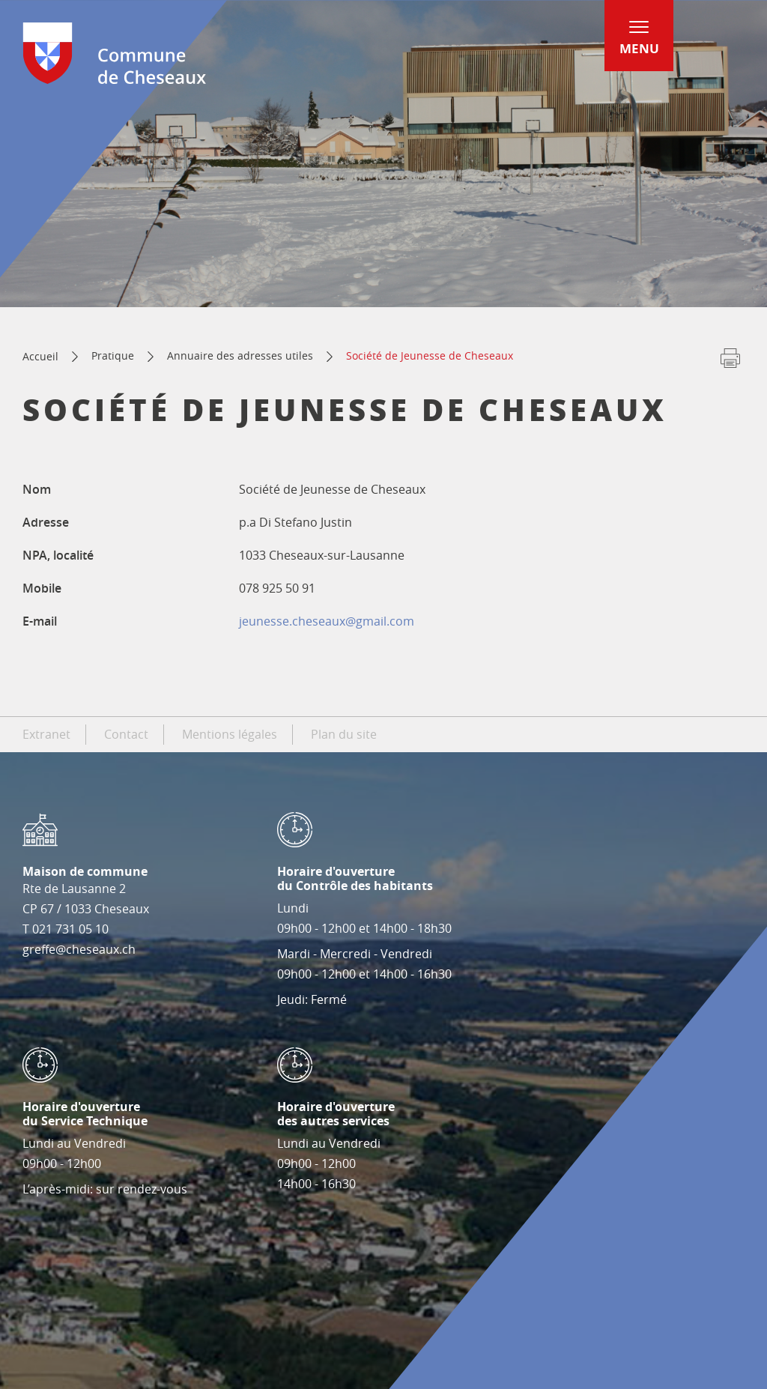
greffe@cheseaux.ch (79, 949)
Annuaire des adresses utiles (240, 355)
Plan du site (344, 734)
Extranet (46, 734)
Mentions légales (229, 734)
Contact (126, 734)
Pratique (112, 355)
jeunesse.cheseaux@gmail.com (326, 621)
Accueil (40, 356)
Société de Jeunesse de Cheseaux (429, 355)
